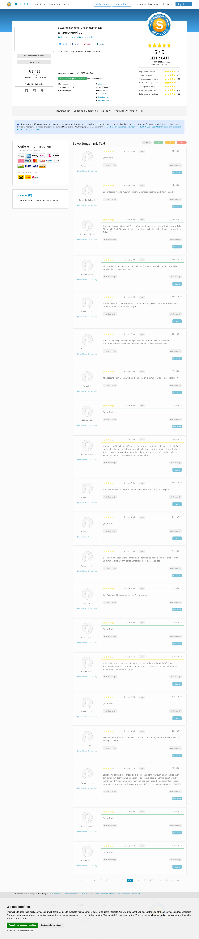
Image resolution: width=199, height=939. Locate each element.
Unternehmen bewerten (34, 55)
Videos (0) (106, 110)
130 (100, 880)
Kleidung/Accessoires (68, 37)
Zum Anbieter (34, 62)
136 (144, 880)
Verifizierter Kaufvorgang (87, 171)
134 (129, 880)
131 (107, 880)
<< (81, 880)
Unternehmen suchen (59, 4)
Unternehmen (121, 4)
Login (169, 4)
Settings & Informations (51, 925)
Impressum (11, 931)
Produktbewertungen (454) (129, 110)
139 (166, 880)
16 (147, 142)
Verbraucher (102, 4)
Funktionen (40, 4)
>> (178, 880)
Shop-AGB (102, 94)
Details (141, 151)
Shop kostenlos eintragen (148, 4)
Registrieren (184, 4)
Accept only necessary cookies (22, 925)
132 (115, 880)
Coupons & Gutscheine (86, 110)
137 (151, 880)
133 (122, 880)
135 (137, 880)
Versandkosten (103, 100)
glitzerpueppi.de (104, 84)
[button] (63, 44)
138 (159, 880)
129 (93, 880)
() (175, 165)
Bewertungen (63, 110)
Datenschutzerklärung (25, 931)
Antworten (177, 172)
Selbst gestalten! (87, 37)
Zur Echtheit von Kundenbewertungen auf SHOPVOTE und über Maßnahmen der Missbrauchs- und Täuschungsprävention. (94, 894)
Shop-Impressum (104, 97)
